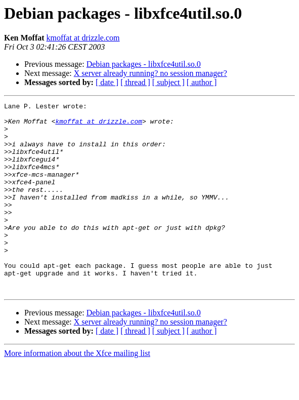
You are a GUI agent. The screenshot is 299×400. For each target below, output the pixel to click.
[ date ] (107, 82)
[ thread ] (135, 82)
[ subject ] (168, 82)
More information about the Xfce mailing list (77, 391)
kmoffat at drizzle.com (83, 37)
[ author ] (202, 82)
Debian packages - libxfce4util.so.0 (144, 64)
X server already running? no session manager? (150, 73)
